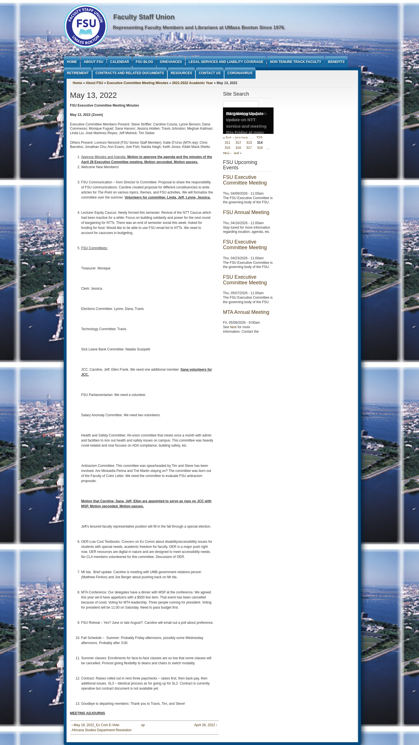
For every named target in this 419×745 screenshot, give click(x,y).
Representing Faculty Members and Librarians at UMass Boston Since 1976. (199, 27)
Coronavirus (239, 73)
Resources (181, 73)
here (233, 327)
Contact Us (210, 73)
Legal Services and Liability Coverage (226, 62)
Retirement (78, 73)
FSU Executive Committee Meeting (245, 180)
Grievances (171, 62)
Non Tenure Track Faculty (295, 62)
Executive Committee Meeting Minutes (137, 83)
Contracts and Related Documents (129, 73)
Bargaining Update (244, 113)
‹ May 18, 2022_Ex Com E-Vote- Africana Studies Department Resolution (101, 727)
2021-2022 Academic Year (192, 83)
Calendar (119, 62)
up (143, 725)
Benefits (336, 62)
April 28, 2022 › (205, 725)
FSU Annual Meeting (246, 212)
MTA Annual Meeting (246, 312)
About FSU (93, 62)
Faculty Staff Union (144, 17)
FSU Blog (144, 62)
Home (72, 62)
